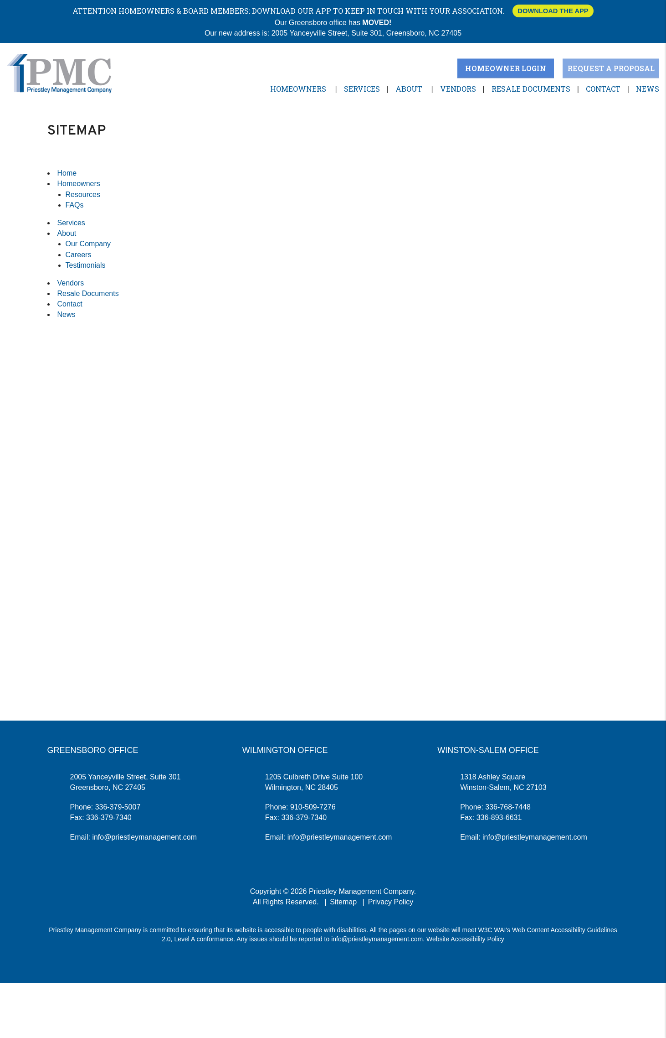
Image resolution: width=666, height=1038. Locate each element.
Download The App (552, 11)
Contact (603, 88)
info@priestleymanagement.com (144, 837)
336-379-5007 (118, 807)
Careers (79, 255)
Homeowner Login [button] (505, 68)
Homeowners (298, 88)
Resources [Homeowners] (83, 194)
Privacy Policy (391, 902)
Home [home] (67, 173)
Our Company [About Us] (88, 244)
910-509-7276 (313, 807)
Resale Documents (531, 88)
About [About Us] (408, 88)
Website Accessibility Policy (465, 939)
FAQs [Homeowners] (75, 205)
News (647, 88)
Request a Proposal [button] (611, 68)
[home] (59, 73)
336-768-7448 (508, 807)
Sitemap (343, 902)
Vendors (458, 88)
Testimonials (86, 265)
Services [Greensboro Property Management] (362, 88)
